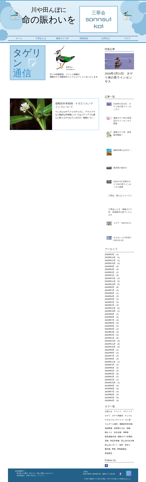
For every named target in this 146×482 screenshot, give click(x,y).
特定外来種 (114, 441)
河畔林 (125, 432)
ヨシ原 (128, 420)
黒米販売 (108, 453)
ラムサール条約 (111, 424)
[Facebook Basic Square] (106, 465)
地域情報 (108, 428)
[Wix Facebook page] (120, 474)
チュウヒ (128, 416)
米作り (127, 445)
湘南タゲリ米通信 (125, 436)
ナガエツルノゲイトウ (114, 420)
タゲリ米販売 (117, 416)
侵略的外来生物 (125, 424)
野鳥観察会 (122, 449)
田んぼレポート (111, 445)
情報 (128, 428)
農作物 (107, 449)
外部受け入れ (119, 428)
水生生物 (117, 432)
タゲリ (107, 416)
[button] (41, 38)
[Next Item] (130, 61)
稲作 (121, 445)
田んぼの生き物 (127, 441)
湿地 (107, 441)
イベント (117, 411)
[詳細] (128, 473)
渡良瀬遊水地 (110, 436)
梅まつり (108, 432)
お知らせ (108, 411)
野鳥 (114, 449)
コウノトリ (127, 411)
